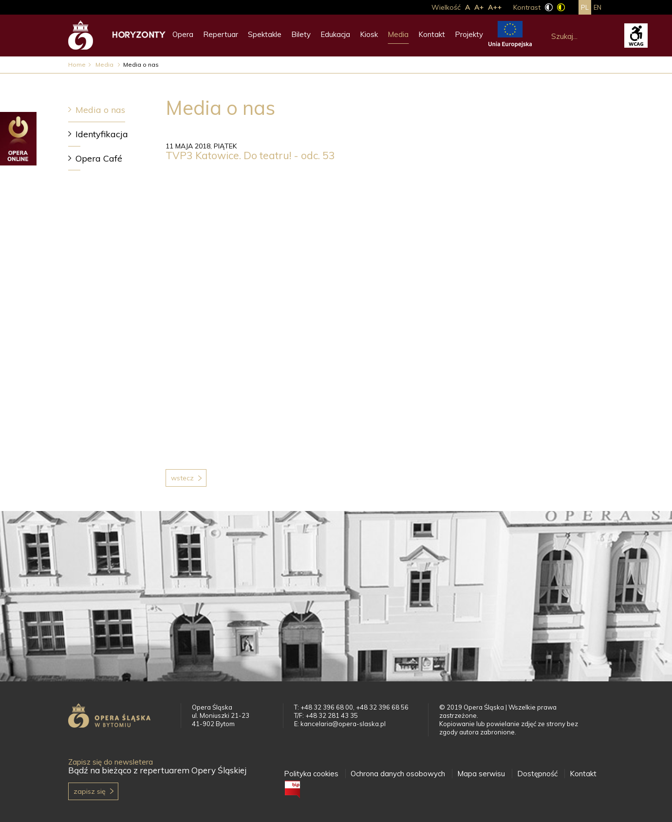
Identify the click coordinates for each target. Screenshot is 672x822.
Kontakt (431, 34)
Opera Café (98, 158)
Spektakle (264, 34)
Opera (182, 34)
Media (398, 34)
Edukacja (335, 34)
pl (585, 7)
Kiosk (369, 34)
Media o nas (100, 109)
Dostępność (537, 773)
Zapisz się (90, 791)
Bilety (301, 34)
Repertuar (220, 34)
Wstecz (182, 478)
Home (77, 64)
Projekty (469, 34)
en (597, 7)
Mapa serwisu (481, 773)
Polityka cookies (311, 773)
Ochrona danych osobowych (398, 773)
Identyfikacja (101, 134)
